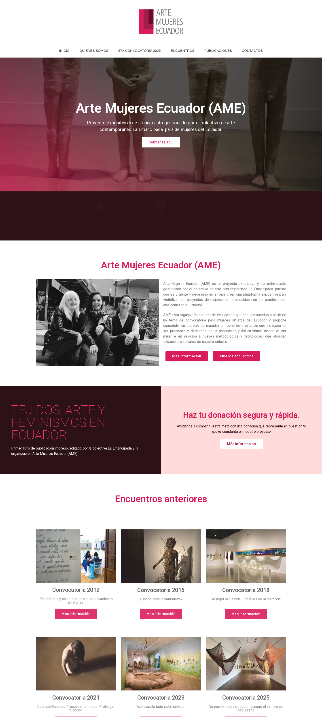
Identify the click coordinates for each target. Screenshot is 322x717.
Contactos (252, 50)
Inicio (64, 50)
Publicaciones (218, 50)
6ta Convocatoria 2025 (139, 50)
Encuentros (183, 50)
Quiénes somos (93, 50)
